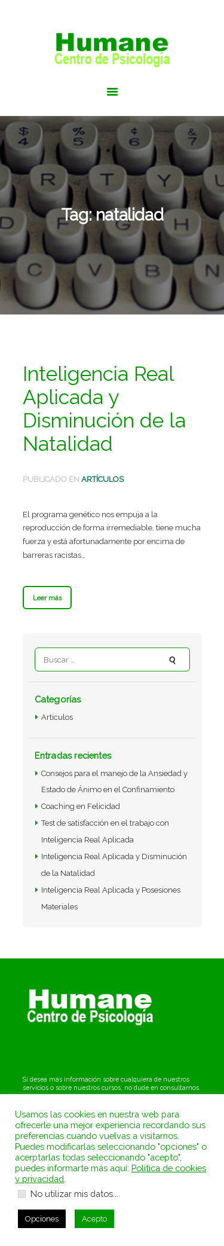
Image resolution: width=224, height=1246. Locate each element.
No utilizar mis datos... (74, 1194)
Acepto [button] (94, 1218)
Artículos (102, 479)
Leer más (47, 598)
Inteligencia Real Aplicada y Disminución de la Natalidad (104, 409)
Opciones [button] (42, 1218)
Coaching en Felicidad (80, 806)
